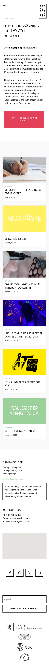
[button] (4, 6)
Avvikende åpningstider (13, 479)
